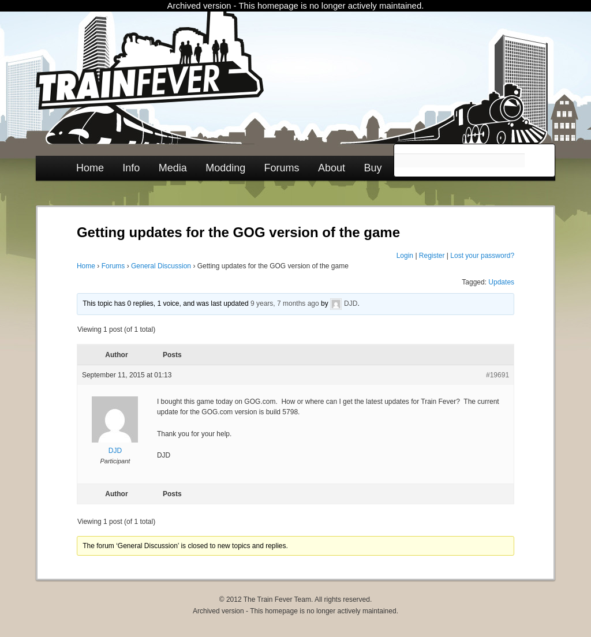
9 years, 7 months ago (284, 303)
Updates (501, 282)
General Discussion (161, 266)
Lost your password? (482, 256)
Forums (282, 168)
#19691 (497, 375)
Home (90, 168)
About (331, 168)
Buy (372, 168)
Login (405, 256)
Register (432, 256)
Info (131, 168)
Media (173, 168)
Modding (225, 168)
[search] (459, 160)
